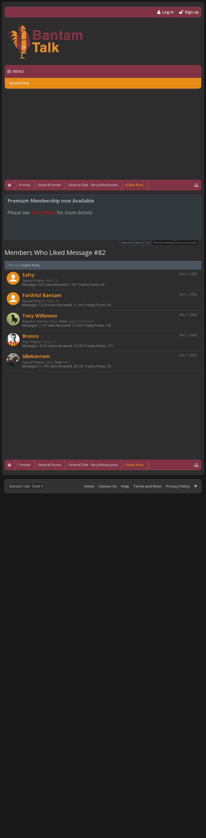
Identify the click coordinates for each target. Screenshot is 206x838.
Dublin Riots (30, 265)
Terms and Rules (147, 486)
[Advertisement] (103, 130)
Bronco (30, 336)
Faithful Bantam (41, 295)
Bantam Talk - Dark (25, 486)
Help (125, 486)
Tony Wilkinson (39, 315)
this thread (43, 212)
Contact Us (107, 486)
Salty (28, 275)
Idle (66, 362)
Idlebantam (36, 356)
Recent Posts (20, 83)
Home (89, 486)
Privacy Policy (178, 486)
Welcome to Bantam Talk (136, 242)
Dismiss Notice (198, 200)
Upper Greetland (81, 321)
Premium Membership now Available (175, 242)
